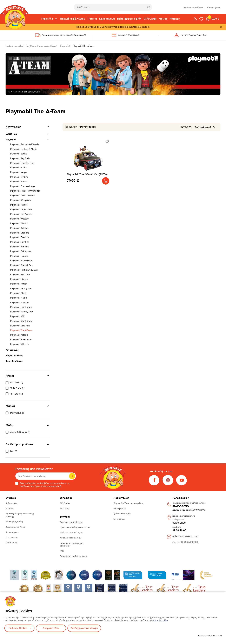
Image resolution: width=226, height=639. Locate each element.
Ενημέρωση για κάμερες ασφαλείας (72, 544)
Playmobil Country (19, 237)
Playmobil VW (17, 316)
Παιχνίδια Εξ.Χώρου (72, 18)
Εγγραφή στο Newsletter (34, 469)
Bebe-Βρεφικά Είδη (129, 18)
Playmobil (65, 46)
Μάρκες (175, 18)
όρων (38, 486)
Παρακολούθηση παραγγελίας (128, 503)
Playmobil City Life (19, 242)
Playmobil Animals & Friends (24, 144)
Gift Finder (65, 503)
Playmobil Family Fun (21, 288)
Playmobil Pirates (18, 223)
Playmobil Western (19, 218)
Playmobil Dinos (18, 293)
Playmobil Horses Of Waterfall (25, 191)
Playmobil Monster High (22, 163)
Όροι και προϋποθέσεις (71, 522)
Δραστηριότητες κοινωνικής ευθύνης (20, 515)
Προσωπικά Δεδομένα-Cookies (75, 527)
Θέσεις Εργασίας (14, 521)
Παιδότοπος (12, 542)
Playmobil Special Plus (21, 265)
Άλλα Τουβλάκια (14, 361)
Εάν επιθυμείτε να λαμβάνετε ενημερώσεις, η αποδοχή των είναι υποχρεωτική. (42, 485)
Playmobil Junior (18, 167)
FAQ (62, 551)
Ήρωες (163, 18)
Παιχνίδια (47, 18)
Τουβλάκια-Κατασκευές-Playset (41, 46)
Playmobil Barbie (18, 153)
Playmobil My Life (19, 177)
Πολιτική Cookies (160, 620)
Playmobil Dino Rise (20, 325)
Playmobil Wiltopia (19, 344)
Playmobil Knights (19, 228)
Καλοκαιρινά (107, 18)
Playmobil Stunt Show (21, 321)
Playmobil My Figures (21, 339)
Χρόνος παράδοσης (193, 7)
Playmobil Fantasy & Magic (23, 149)
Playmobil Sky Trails (20, 158)
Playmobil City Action (21, 209)
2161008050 (180, 506)
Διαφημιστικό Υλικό (15, 527)
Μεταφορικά (119, 508)
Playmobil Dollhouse (20, 251)
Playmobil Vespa (18, 172)
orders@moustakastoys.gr (185, 536)
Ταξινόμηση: (185, 127)
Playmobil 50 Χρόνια (20, 200)
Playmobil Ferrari (18, 181)
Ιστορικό (10, 508)
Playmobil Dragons (19, 232)
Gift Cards (150, 18)
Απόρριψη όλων (51, 628)
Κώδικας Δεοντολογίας (71, 532)
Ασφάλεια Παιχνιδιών (70, 538)
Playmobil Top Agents (21, 214)
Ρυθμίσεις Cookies (18, 628)
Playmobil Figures (19, 256)
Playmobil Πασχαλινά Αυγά (24, 270)
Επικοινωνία (12, 537)
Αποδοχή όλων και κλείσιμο (84, 628)
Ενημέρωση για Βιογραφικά (73, 556)
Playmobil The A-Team (21, 330)
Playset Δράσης (14, 355)
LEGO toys (11, 134)
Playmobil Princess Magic (22, 186)
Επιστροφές (119, 519)
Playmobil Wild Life (20, 274)
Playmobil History (19, 279)
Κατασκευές (12, 350)
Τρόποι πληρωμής (122, 513)
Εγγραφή (72, 476)
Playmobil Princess (19, 246)
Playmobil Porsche (19, 302)
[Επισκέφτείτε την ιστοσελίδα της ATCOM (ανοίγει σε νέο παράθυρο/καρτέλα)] (210, 635)
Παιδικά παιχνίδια (14, 46)
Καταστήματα (213, 7)
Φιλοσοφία (11, 503)
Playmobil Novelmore (21, 307)
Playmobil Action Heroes (22, 195)
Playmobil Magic (18, 297)
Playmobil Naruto (19, 205)
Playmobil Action (18, 283)
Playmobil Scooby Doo (21, 311)
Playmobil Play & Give (21, 260)
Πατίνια (92, 18)
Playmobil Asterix (19, 335)
